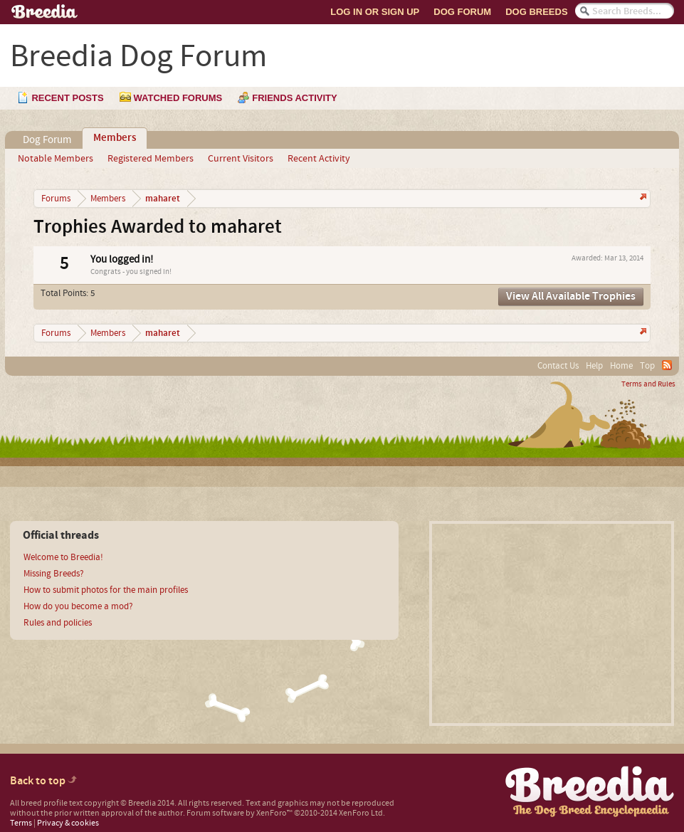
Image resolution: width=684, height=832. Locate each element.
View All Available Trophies (571, 296)
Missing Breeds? (53, 573)
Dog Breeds (536, 11)
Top (647, 366)
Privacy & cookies (68, 823)
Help (594, 366)
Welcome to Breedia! (63, 557)
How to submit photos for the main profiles (105, 590)
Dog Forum (462, 11)
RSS (667, 365)
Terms (21, 823)
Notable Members (55, 158)
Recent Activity (319, 158)
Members (114, 138)
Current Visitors (240, 158)
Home (621, 366)
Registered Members (150, 158)
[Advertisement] (551, 623)
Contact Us (558, 366)
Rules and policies (57, 622)
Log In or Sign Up (374, 11)
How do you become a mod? (78, 606)
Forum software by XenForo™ (285, 813)
